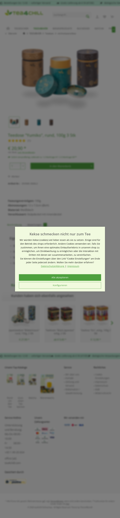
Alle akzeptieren (60, 277)
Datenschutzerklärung (53, 266)
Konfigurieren (60, 285)
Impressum (73, 266)
